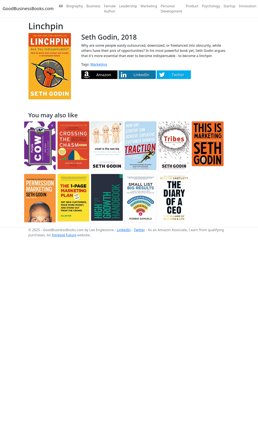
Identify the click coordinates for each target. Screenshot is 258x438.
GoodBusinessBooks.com (28, 8)
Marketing (149, 6)
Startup (230, 6)
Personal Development (171, 9)
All (61, 6)
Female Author (110, 9)
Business (93, 6)
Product (192, 6)
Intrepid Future (64, 235)
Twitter (139, 230)
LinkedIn (124, 230)
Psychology (211, 6)
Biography (74, 6)
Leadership (128, 6)
